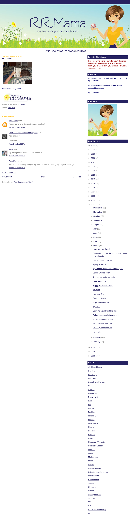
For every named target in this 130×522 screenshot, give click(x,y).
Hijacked (96, 306)
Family (91, 408)
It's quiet (96, 290)
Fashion (91, 412)
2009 (93, 351)
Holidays (91, 434)
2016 (93, 183)
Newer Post (7, 177)
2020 (93, 166)
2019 (93, 171)
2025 (93, 145)
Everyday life (93, 397)
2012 (93, 200)
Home (42, 177)
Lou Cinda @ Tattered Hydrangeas (23, 132)
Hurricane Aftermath (96, 442)
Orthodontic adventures (98, 472)
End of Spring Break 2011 (103, 260)
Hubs (90, 438)
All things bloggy (95, 367)
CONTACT (81, 51)
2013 (93, 196)
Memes (91, 453)
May (95, 237)
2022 (93, 158)
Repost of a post (100, 281)
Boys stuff (11, 108)
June (95, 233)
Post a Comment (9, 173)
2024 (93, 150)
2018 (93, 175)
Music (90, 461)
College (91, 386)
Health (91, 427)
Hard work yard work (101, 249)
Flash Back (92, 416)
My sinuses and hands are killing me (108, 269)
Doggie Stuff (93, 393)
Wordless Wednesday (97, 509)
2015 (93, 188)
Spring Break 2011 (100, 264)
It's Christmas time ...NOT (103, 323)
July (95, 229)
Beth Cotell (13, 121)
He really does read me (102, 328)
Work (90, 513)
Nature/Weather (94, 468)
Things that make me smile (104, 277)
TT (89, 502)
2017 (93, 179)
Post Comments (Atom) (23, 182)
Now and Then (99, 294)
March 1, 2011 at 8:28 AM (17, 144)
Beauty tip (92, 375)
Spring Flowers (94, 494)
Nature (91, 464)
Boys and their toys (101, 302)
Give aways (93, 423)
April (95, 241)
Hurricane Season (95, 446)
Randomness (93, 479)
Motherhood (93, 457)
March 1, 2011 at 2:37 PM (17, 156)
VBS (90, 506)
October (97, 216)
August (96, 225)
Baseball (91, 371)
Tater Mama (14, 161)
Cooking (91, 390)
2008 (93, 356)
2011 (93, 204)
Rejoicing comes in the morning (106, 315)
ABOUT (55, 51)
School (91, 483)
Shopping (92, 487)
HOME (47, 51)
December (98, 208)
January (97, 342)
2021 (93, 162)
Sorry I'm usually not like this (104, 311)
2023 (93, 154)
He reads (7, 58)
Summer (91, 498)
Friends (91, 419)
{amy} (11, 149)
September (98, 220)
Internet (91, 449)
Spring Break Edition (101, 273)
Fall (89, 405)
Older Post (77, 177)
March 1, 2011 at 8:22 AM (17, 127)
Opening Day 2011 (100, 298)
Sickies (91, 491)
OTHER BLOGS (67, 51)
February (97, 337)
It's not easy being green (103, 319)
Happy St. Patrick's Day (102, 285)
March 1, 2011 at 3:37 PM (17, 168)
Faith (90, 401)
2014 (93, 192)
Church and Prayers (96, 382)
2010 (93, 347)
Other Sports (93, 476)
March (96, 246)
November (98, 212)
